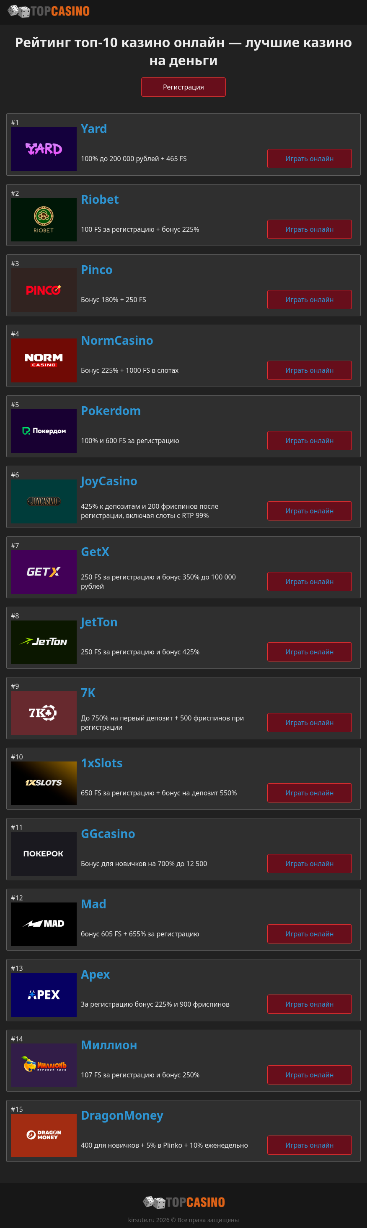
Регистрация (183, 87)
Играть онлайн (309, 158)
